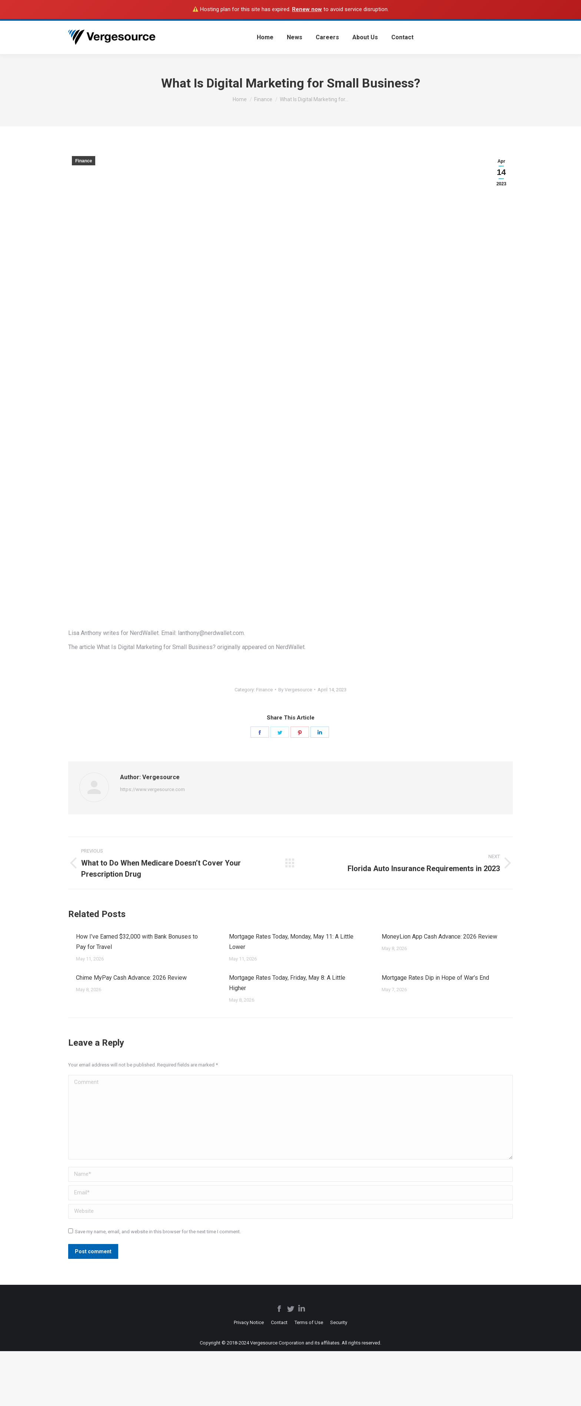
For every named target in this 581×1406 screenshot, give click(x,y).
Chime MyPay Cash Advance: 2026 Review (131, 977)
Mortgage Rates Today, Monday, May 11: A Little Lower (291, 941)
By (295, 689)
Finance (83, 160)
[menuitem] (265, 37)
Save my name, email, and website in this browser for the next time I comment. (158, 1231)
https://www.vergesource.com (152, 789)
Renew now (307, 9)
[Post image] (68, 933)
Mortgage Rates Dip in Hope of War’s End (435, 977)
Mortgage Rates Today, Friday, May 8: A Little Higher (287, 983)
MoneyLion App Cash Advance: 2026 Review (439, 936)
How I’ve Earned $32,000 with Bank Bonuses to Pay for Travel (137, 941)
